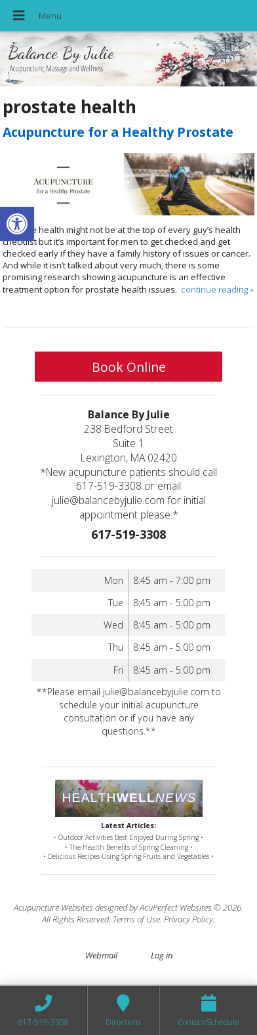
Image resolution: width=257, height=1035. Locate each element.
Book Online (129, 367)
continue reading (217, 289)
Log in (161, 955)
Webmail (101, 955)
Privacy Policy (188, 919)
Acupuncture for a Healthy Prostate (118, 132)
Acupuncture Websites (53, 907)
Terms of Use (136, 919)
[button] (17, 224)
